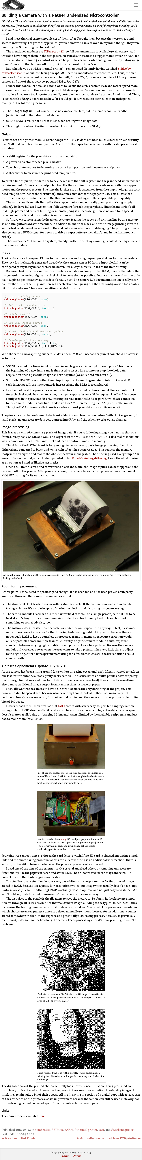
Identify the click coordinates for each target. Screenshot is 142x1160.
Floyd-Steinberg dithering (89, 458)
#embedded (42, 1130)
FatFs (61, 706)
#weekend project (123, 1130)
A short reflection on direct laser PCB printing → (108, 1138)
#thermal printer (86, 1130)
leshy (63, 839)
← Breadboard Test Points (19, 1138)
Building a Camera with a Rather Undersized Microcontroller (60, 15)
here (42, 1116)
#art (101, 1130)
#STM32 (57, 1130)
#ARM (68, 1130)
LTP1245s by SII (54, 52)
